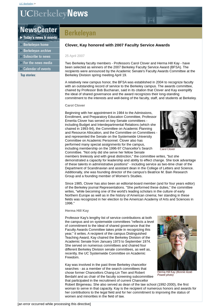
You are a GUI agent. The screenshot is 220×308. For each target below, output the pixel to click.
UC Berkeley (26, 3)
